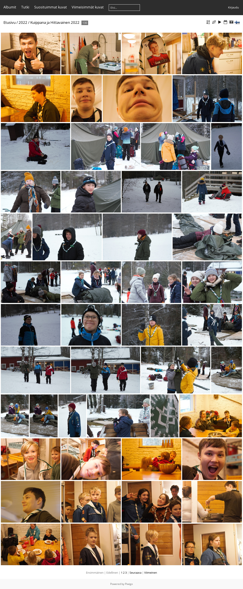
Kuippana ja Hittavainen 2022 (54, 22)
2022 (23, 22)
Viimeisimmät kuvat (88, 7)
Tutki (25, 7)
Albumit (9, 7)
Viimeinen (150, 573)
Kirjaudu (233, 7)
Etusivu (9, 22)
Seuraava (135, 573)
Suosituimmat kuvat (50, 7)
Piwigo (129, 584)
